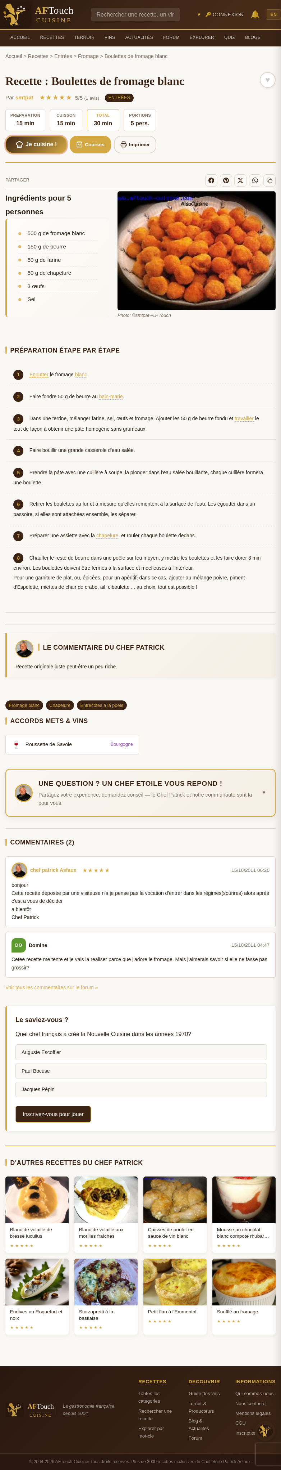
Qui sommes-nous (254, 1393)
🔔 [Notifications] (255, 14)
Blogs (253, 37)
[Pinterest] (226, 180)
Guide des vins (204, 1393)
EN (274, 14)
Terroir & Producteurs (201, 1407)
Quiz (229, 37)
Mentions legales (253, 1413)
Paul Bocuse (36, 1071)
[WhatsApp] (255, 180)
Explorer (202, 37)
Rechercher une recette (155, 1414)
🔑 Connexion (224, 14)
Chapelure (59, 705)
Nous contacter (251, 1403)
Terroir (84, 37)
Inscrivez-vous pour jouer (53, 1114)
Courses (90, 144)
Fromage (88, 56)
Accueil (20, 37)
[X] (240, 180)
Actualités (139, 37)
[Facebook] (211, 180)
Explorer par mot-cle (151, 1432)
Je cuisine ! (36, 144)
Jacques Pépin (38, 1089)
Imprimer (135, 144)
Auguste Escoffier (41, 1052)
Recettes (52, 37)
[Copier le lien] (269, 180)
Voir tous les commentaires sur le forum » (51, 987)
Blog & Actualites (199, 1424)
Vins (110, 37)
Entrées (63, 56)
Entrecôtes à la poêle (101, 705)
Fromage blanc (24, 705)
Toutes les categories (149, 1397)
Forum (171, 37)
